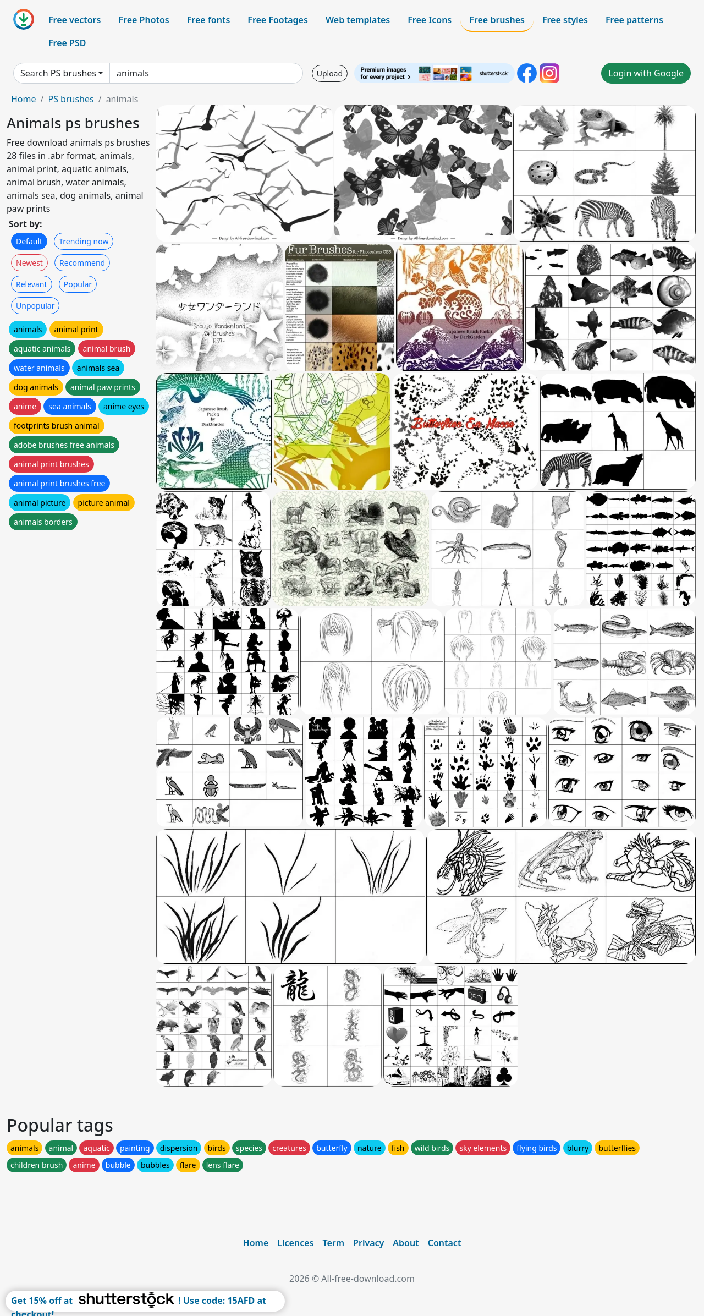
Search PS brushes (58, 73)
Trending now (83, 241)
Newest (29, 262)
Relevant (31, 284)
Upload (330, 73)
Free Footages (278, 20)
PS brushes (71, 99)
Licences (295, 1243)
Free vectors (74, 20)
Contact (444, 1243)
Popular (78, 284)
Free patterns (634, 20)
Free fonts (208, 20)
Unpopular (35, 305)
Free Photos (143, 20)
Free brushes (497, 20)
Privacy (368, 1243)
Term (333, 1243)
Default (29, 241)
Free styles (565, 20)
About (406, 1243)
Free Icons (430, 20)
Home (23, 99)
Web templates (358, 20)
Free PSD (67, 43)
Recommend (82, 262)
